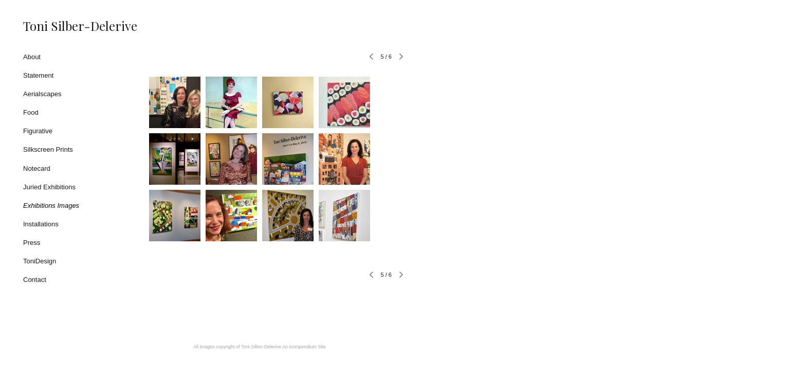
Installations (41, 224)
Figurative (37, 131)
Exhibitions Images (51, 205)
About (32, 57)
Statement (38, 75)
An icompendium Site (304, 346)
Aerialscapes (42, 94)
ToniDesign (39, 261)
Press (31, 242)
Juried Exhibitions (49, 187)
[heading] (49, 25)
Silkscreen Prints (48, 149)
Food (31, 112)
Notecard (36, 168)
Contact (34, 279)
